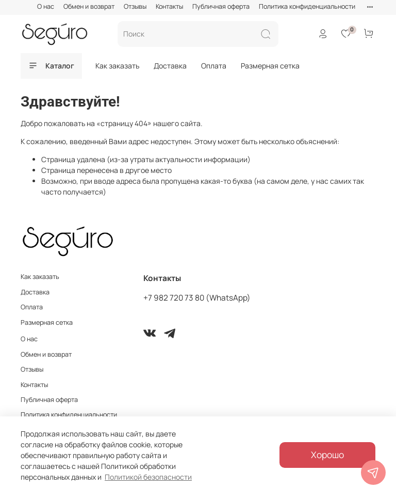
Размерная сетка (270, 66)
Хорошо (327, 454)
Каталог (51, 66)
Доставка (170, 66)
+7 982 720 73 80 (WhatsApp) (197, 297)
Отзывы (135, 6)
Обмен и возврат (88, 6)
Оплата (213, 66)
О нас (45, 6)
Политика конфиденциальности (307, 6)
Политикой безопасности (148, 477)
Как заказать (117, 66)
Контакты (169, 6)
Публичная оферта (221, 6)
